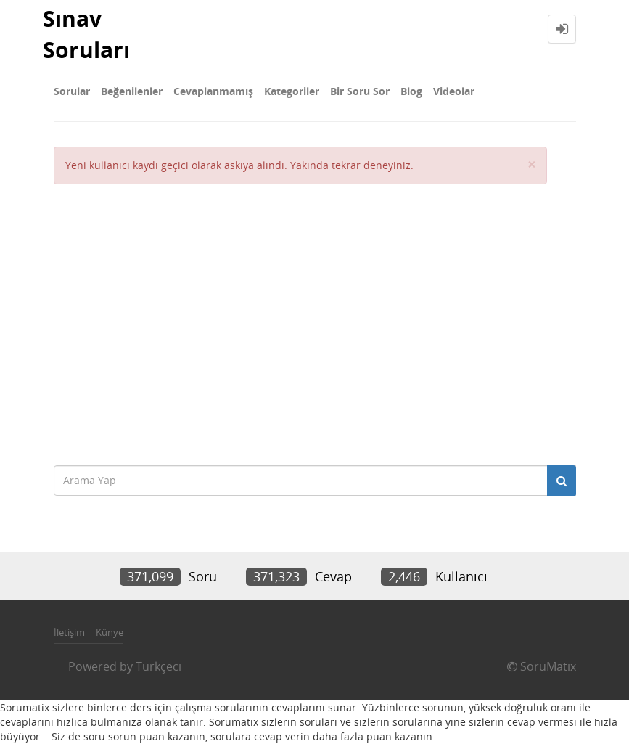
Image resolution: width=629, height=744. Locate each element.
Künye (109, 632)
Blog (411, 91)
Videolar (453, 91)
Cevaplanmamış (213, 91)
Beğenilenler (132, 91)
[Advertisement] (315, 334)
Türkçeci (158, 666)
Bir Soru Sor (360, 91)
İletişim (69, 632)
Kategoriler (291, 91)
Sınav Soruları (86, 34)
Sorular (72, 91)
